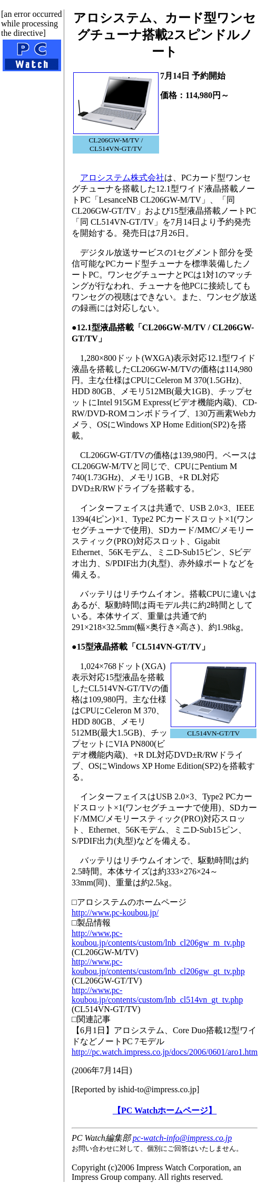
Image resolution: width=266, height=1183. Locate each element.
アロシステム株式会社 (122, 177)
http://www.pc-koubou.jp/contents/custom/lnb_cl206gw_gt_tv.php (158, 966)
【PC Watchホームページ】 (164, 1110)
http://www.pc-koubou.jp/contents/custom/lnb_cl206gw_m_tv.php (158, 938)
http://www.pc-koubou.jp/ (115, 912)
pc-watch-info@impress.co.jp (182, 1137)
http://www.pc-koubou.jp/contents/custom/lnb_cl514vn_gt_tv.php (157, 995)
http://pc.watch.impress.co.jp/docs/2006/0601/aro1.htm (165, 1051)
